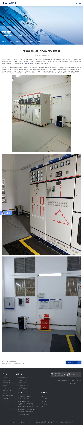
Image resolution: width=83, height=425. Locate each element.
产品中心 (11, 41)
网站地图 (66, 380)
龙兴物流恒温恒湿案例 (23, 414)
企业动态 (38, 41)
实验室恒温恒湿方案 (23, 385)
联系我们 (32, 41)
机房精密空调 (6, 382)
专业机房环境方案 (22, 388)
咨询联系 (70, 362)
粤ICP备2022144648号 (31, 422)
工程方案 (79, 380)
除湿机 (28, 63)
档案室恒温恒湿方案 (23, 377)
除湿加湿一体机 (7, 390)
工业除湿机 (6, 377)
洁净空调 (5, 385)
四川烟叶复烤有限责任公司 (24, 401)
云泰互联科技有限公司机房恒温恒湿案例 (28, 406)
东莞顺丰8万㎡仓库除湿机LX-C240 (26, 409)
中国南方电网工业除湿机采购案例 (26, 411)
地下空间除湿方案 (22, 382)
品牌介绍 (4, 41)
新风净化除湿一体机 (8, 395)
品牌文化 (73, 380)
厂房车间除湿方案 (22, 380)
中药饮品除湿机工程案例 (24, 398)
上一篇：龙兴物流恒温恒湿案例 (10, 361)
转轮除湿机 (6, 388)
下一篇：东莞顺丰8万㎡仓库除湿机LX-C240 (13, 363)
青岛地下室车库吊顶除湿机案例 (25, 404)
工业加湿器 (6, 393)
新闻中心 (25, 41)
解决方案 (18, 41)
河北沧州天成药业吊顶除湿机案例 (26, 396)
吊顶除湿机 (6, 398)
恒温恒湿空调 (6, 380)
